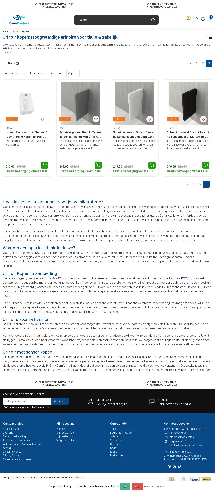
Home (6, 31)
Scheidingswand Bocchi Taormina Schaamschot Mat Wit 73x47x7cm (134, 135)
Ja (125, 486)
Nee (137, 486)
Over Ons (8, 432)
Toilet (15, 31)
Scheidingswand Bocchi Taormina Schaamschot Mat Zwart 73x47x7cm (188, 135)
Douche (114, 444)
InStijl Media (78, 477)
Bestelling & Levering (14, 436)
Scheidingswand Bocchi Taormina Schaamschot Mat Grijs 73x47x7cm (80, 135)
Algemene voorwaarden (16, 440)
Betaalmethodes (12, 451)
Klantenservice (11, 428)
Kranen (114, 451)
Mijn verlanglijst (65, 436)
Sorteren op (14, 73)
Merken (37, 73)
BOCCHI (186, 278)
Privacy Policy (11, 455)
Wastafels (116, 440)
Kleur (56, 73)
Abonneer (60, 401)
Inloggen (61, 428)
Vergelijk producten (67, 440)
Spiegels (115, 436)
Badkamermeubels (121, 432)
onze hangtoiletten (48, 231)
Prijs (73, 73)
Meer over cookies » (154, 486)
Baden (113, 447)
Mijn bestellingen (65, 432)
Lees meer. (9, 52)
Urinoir (25, 31)
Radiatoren (116, 455)
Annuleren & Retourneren (17, 459)
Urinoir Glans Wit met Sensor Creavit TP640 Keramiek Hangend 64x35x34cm (27, 135)
